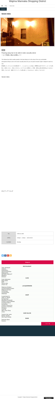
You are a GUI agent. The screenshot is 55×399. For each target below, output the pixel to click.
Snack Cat (4, 284)
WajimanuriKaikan (6, 287)
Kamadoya (5, 304)
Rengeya (4, 308)
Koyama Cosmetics (7, 306)
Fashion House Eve (7, 305)
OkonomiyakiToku (6, 271)
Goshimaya (5, 291)
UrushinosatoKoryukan (8, 288)
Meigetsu (4, 275)
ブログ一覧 (47, 323)
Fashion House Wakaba (8, 301)
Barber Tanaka (6, 315)
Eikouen (4, 276)
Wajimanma (5, 273)
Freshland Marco (6, 302)
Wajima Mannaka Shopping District (27, 1)
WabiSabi (4, 293)
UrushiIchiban (5, 292)
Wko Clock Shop (6, 310)
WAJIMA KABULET (7, 274)
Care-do (4, 309)
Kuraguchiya (5, 298)
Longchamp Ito (6, 296)
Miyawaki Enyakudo (7, 300)
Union (3, 311)
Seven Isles (5, 283)
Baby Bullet (5, 280)
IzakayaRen (5, 270)
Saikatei (4, 269)
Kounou (4, 321)
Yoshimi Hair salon (7, 314)
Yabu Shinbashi (6, 267)
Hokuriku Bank (6, 319)
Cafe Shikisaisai (6, 279)
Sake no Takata (6, 297)
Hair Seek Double (6, 317)
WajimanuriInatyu (6, 289)
